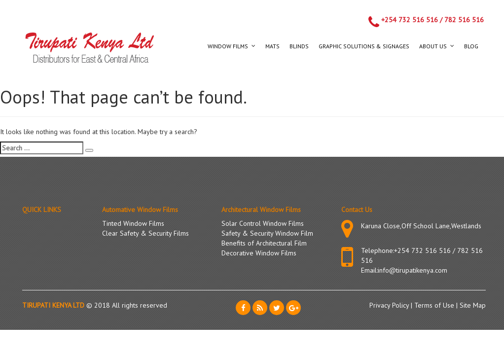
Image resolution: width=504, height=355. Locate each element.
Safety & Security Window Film (267, 233)
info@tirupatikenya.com (412, 270)
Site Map (473, 305)
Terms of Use (435, 305)
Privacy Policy (390, 305)
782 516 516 (464, 19)
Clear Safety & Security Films (145, 233)
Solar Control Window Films (262, 223)
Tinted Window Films (133, 223)
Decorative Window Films (258, 252)
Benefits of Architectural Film (264, 243)
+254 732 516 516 (409, 19)
